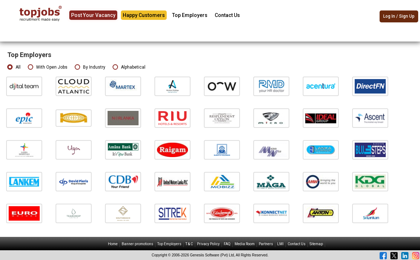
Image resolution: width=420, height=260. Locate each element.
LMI (280, 244)
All (14, 67)
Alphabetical (129, 67)
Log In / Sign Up (399, 16)
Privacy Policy (208, 244)
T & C (189, 244)
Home (113, 244)
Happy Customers (144, 15)
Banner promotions (137, 244)
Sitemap (316, 244)
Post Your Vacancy (93, 15)
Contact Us (227, 15)
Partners (266, 244)
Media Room (245, 244)
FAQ (227, 244)
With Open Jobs (47, 67)
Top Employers (189, 15)
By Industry (90, 67)
